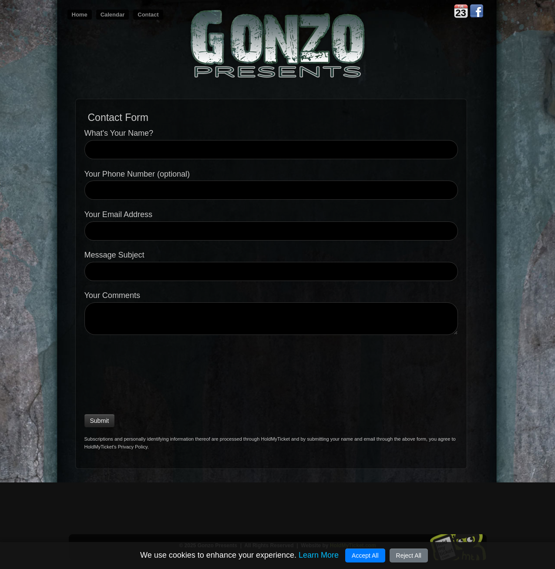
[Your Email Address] (271, 231)
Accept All (365, 555)
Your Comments (112, 295)
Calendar (113, 14)
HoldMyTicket (275, 439)
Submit (99, 420)
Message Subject (114, 255)
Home (79, 14)
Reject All (408, 555)
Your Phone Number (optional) (137, 174)
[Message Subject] (271, 271)
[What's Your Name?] (271, 149)
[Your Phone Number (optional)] (271, 190)
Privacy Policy (133, 446)
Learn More (319, 555)
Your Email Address (118, 215)
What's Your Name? (119, 133)
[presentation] (120, 372)
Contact (148, 14)
